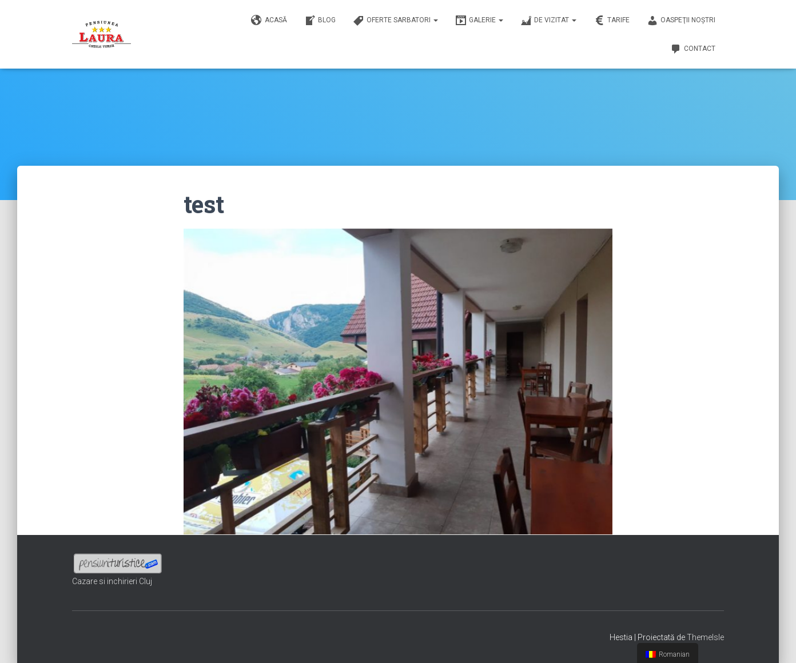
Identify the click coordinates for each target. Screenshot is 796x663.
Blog (320, 20)
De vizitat (548, 20)
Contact (692, 49)
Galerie (479, 20)
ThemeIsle (705, 637)
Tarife (612, 20)
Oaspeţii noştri (681, 20)
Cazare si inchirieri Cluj (112, 581)
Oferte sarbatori (395, 20)
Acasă (269, 20)
